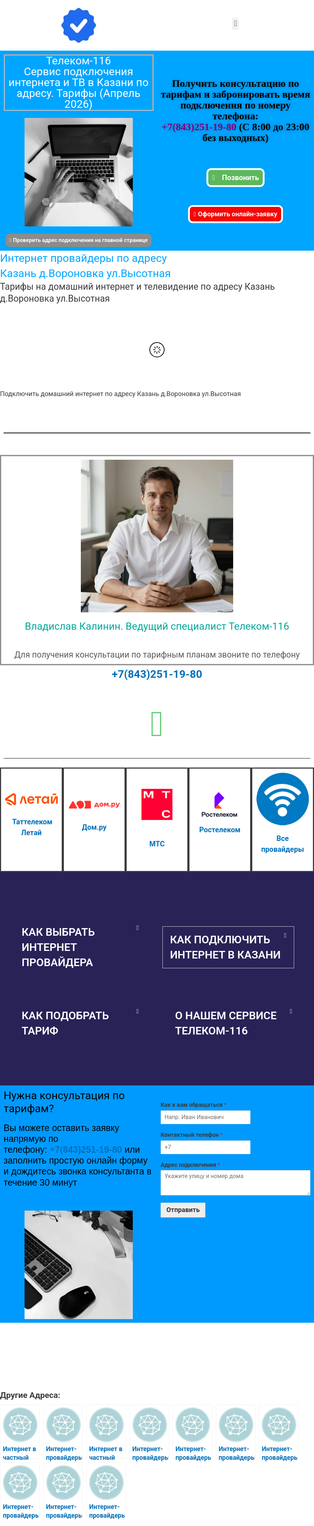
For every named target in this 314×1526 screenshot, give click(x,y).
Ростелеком (219, 829)
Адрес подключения (190, 1164)
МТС (157, 843)
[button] (235, 24)
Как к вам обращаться (193, 1104)
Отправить (183, 1209)
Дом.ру (94, 827)
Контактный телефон (192, 1134)
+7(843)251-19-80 (200, 126)
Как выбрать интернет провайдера (58, 947)
